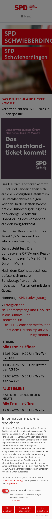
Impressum (12, 483)
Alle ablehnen (7, 509)
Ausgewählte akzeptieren (25, 509)
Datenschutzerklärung (12, 480)
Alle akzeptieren (42, 509)
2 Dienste (15, 500)
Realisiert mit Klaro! (42, 516)
